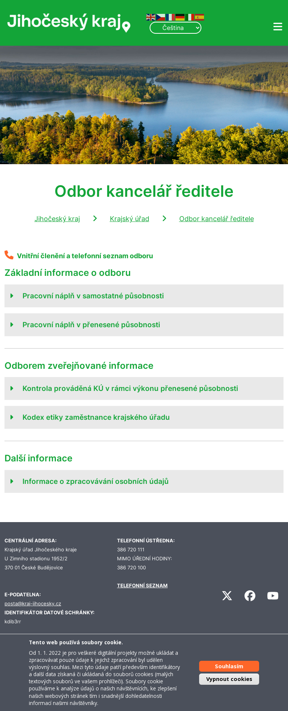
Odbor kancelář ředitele (216, 219)
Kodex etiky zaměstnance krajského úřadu (96, 417)
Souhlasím (229, 666)
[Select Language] (175, 28)
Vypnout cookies (229, 679)
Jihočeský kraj (57, 219)
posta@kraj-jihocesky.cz (32, 603)
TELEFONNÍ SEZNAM (142, 585)
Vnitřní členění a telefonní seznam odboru (85, 256)
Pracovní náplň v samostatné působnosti (93, 295)
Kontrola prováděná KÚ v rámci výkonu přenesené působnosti (130, 388)
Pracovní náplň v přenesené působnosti (91, 324)
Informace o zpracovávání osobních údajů (95, 481)
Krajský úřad (129, 219)
